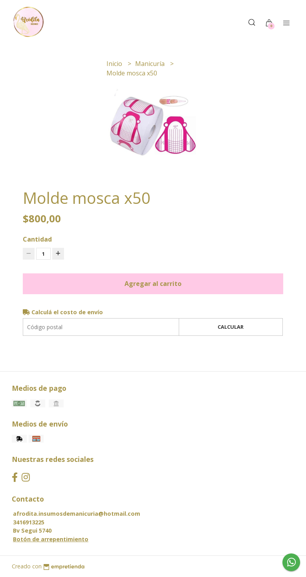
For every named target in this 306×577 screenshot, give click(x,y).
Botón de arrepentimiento (50, 539)
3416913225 (28, 522)
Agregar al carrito (153, 283)
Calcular (231, 326)
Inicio (115, 63)
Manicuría (150, 63)
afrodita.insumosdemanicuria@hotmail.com (76, 513)
